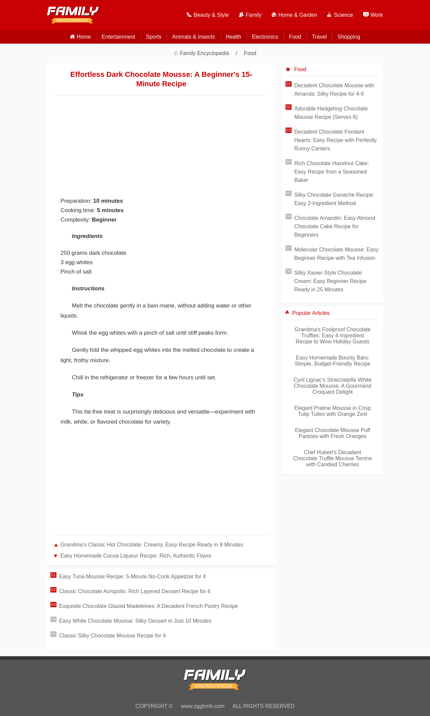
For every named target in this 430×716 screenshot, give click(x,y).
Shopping (348, 37)
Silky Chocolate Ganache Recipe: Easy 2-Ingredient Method (334, 199)
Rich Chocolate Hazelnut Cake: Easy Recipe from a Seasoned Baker (331, 171)
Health (233, 37)
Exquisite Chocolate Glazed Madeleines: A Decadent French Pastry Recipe (148, 606)
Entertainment (118, 37)
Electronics (265, 37)
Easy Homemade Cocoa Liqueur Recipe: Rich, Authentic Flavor (136, 556)
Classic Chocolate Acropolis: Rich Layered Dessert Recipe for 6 (135, 591)
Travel (319, 37)
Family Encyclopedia (204, 53)
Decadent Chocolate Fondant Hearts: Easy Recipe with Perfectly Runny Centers (335, 140)
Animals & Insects (193, 37)
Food (295, 37)
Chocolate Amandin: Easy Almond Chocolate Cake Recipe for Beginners (334, 226)
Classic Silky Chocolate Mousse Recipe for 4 (112, 635)
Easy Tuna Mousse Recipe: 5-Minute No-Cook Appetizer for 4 (132, 576)
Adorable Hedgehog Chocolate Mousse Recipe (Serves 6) (331, 113)
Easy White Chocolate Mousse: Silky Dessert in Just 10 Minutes (135, 621)
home (84, 37)
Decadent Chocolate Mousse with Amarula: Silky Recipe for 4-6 (334, 90)
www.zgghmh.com (203, 706)
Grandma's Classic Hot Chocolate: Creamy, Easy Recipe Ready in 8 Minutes (151, 544)
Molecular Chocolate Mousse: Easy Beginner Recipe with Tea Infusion (336, 254)
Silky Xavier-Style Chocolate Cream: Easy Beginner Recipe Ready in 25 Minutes (330, 281)
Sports (153, 37)
